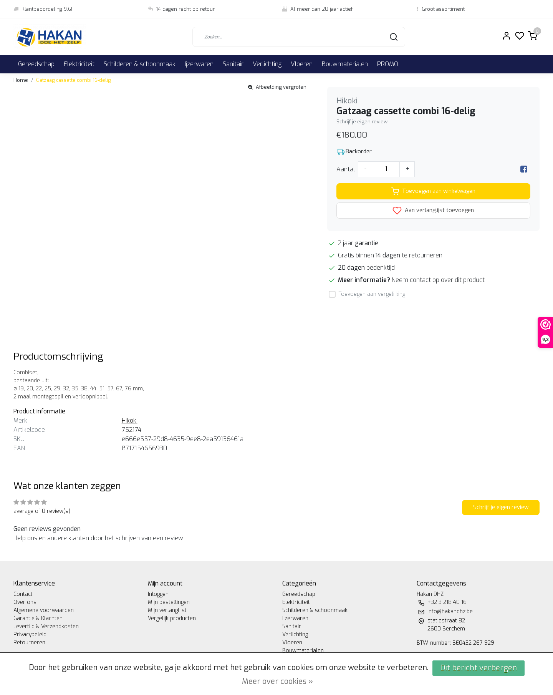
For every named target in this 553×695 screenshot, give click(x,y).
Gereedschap (36, 64)
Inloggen (158, 594)
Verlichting (267, 64)
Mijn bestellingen (169, 602)
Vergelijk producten (172, 618)
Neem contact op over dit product (438, 280)
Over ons (24, 602)
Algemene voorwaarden (43, 610)
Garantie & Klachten (38, 618)
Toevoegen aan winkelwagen (433, 191)
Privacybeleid (29, 634)
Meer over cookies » (277, 681)
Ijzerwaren (199, 64)
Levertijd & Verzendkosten (46, 626)
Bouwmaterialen (345, 64)
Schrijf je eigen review (361, 121)
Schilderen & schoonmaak (140, 64)
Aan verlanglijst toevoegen (433, 210)
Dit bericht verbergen (478, 668)
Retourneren (29, 642)
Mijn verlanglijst (167, 610)
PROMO (387, 64)
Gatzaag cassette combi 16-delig (73, 80)
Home (20, 80)
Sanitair (233, 64)
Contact (23, 594)
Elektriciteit (79, 64)
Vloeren (302, 64)
